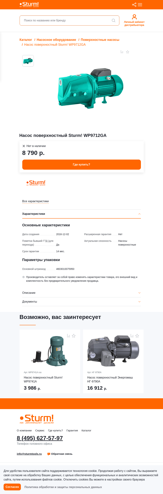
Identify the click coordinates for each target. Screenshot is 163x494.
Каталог (26, 40)
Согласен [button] (12, 486)
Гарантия (72, 430)
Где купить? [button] (81, 164)
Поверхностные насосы (100, 40)
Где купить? (55, 430)
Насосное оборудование (56, 40)
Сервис (39, 430)
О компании (24, 430)
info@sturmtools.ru (29, 453)
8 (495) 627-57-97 (40, 438)
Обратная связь (59, 453)
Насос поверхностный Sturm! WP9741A (43, 379)
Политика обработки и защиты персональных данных (63, 487)
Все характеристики (35, 201)
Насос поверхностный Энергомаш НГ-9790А (110, 379)
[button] (59, 454)
